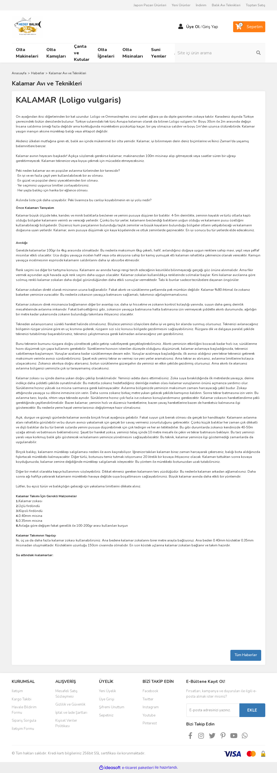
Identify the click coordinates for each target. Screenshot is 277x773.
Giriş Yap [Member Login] (210, 26)
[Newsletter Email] (212, 710)
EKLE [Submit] (252, 710)
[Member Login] (180, 27)
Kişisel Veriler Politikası (66, 723)
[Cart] (249, 26)
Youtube (149, 715)
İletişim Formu (23, 728)
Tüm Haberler (245, 655)
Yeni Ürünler (181, 5)
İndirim (201, 5)
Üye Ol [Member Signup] (193, 26)
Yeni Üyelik (107, 691)
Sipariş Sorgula (24, 720)
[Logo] (27, 26)
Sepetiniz (106, 715)
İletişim (17, 691)
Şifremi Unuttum (111, 707)
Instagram (151, 707)
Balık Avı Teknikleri (226, 5)
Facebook (150, 691)
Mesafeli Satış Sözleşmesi (66, 694)
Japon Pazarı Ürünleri (150, 5)
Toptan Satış (255, 5)
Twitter (148, 699)
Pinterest (150, 723)
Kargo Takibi (21, 699)
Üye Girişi (106, 699)
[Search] (236, 53)
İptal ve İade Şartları (71, 712)
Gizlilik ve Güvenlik (70, 704)
